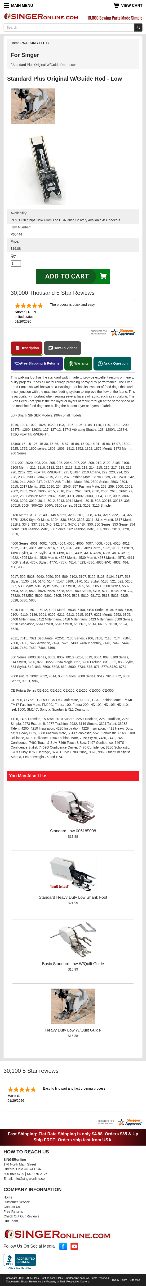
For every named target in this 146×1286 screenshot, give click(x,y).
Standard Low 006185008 (73, 831)
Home (15, 43)
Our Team (11, 1221)
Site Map (135, 1279)
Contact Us (12, 1207)
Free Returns (13, 1211)
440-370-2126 (37, 1174)
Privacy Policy (119, 1279)
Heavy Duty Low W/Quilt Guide (73, 1030)
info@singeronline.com (31, 1178)
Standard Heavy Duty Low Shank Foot (73, 897)
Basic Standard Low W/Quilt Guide (73, 964)
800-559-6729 (14, 1174)
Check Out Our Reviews (21, 1216)
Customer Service (17, 1202)
